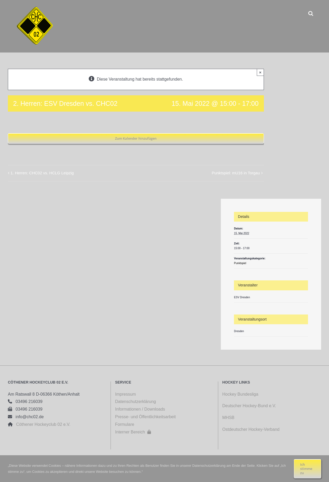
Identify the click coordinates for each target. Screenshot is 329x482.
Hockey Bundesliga (240, 394)
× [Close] (260, 72)
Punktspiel (240, 263)
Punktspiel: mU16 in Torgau (236, 173)
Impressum (125, 394)
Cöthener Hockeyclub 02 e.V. (41, 424)
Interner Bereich (133, 432)
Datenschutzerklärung (135, 401)
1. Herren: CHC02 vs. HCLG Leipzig (42, 173)
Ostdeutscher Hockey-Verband (251, 429)
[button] (310, 13)
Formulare (124, 424)
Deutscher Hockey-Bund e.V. (249, 406)
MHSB (228, 417)
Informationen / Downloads (140, 409)
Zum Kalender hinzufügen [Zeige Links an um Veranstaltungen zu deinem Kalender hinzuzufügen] (135, 138)
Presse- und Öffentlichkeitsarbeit (145, 417)
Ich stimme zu (306, 468)
